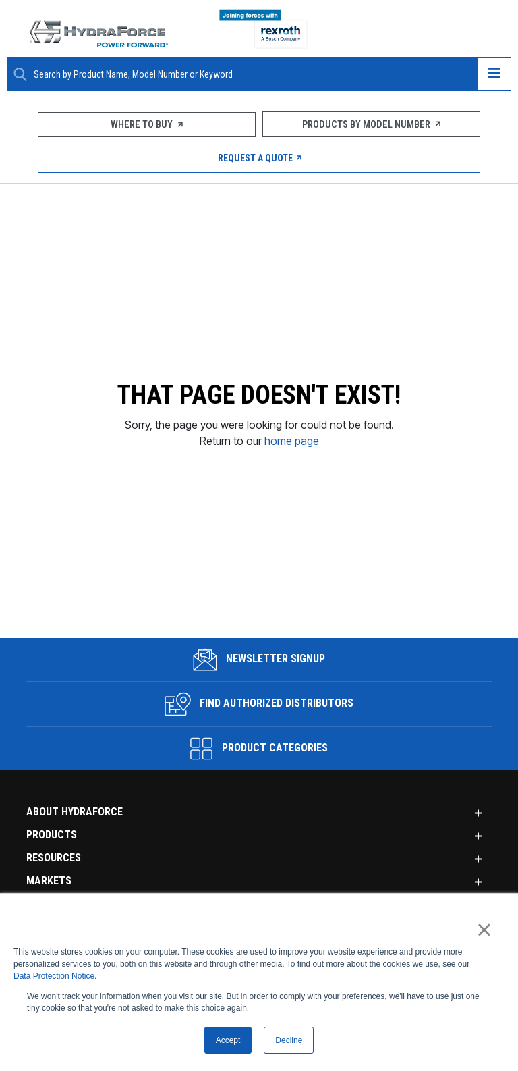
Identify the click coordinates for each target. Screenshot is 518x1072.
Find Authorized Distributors (259, 786)
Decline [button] (288, 1040)
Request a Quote (259, 158)
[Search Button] (20, 74)
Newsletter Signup (259, 741)
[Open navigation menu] (494, 74)
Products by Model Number (371, 124)
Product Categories (259, 830)
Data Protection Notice (53, 976)
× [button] (484, 929)
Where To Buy (147, 124)
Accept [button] (228, 1040)
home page (291, 481)
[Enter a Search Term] (250, 74)
